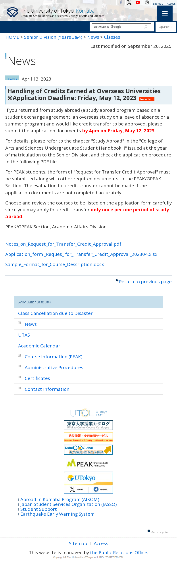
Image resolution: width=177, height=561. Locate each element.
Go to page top (160, 532)
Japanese (166, 26)
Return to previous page (145, 281)
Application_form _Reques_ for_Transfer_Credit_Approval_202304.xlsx (81, 254)
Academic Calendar (39, 346)
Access (171, 4)
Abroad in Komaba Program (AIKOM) (59, 499)
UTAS (24, 335)
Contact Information (47, 389)
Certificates (37, 378)
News (93, 37)
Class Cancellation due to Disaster (55, 313)
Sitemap (158, 4)
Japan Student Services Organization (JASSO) (68, 504)
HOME (12, 37)
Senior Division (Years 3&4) (53, 37)
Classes (112, 37)
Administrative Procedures (54, 367)
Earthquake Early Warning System (57, 513)
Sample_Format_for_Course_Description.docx (54, 264)
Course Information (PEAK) (54, 356)
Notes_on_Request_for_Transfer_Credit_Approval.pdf (63, 244)
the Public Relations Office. (119, 552)
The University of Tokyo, (62, 12)
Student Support (38, 509)
